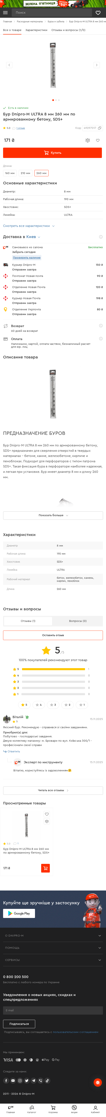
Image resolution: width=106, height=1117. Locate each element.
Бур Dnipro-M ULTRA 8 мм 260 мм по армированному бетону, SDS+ (26, 851)
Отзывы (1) (28, 621)
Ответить (11, 751)
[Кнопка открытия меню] (5, 12)
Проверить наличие (27, 257)
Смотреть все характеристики (29, 226)
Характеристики (36, 30)
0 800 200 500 (15, 977)
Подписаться (19, 1024)
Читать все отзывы (54, 790)
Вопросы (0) (78, 621)
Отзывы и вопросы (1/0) (68, 30)
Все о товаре (12, 30)
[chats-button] (98, 1082)
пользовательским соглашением (75, 1032)
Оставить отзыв (53, 635)
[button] (97, 65)
